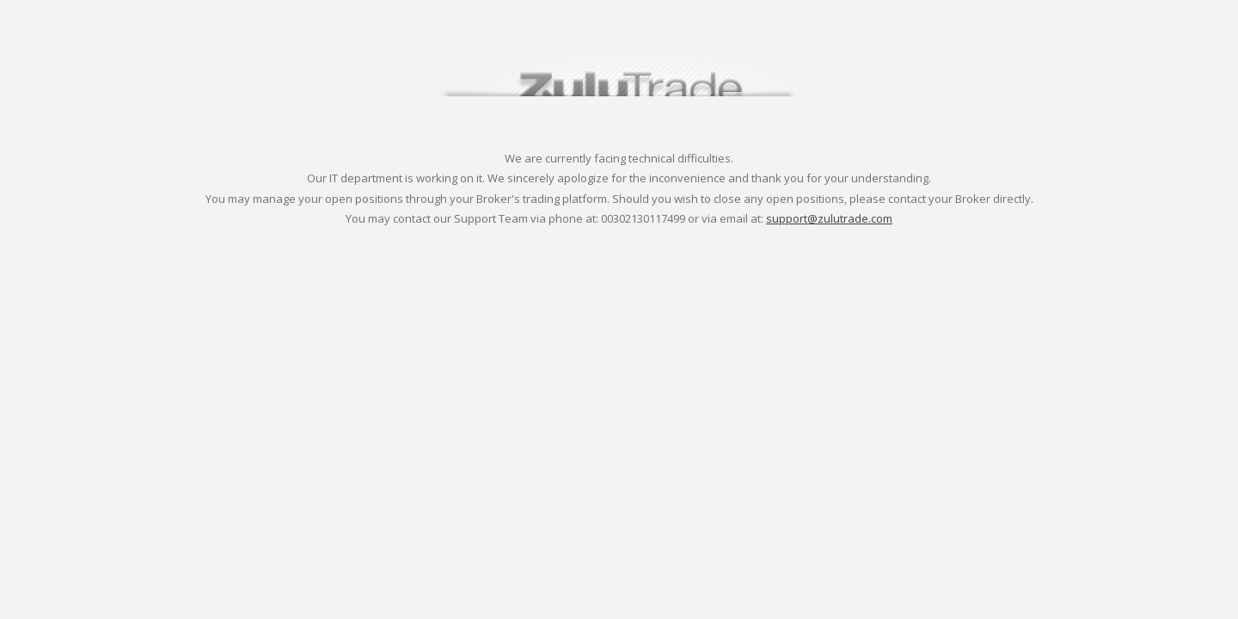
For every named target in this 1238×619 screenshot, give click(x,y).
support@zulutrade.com (829, 218)
